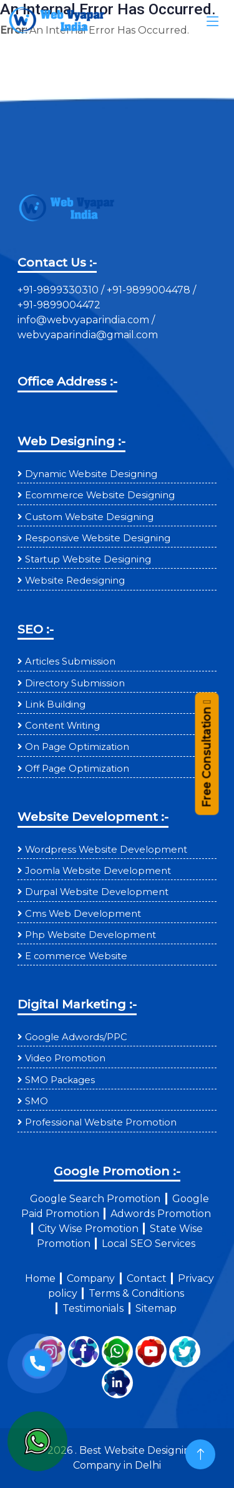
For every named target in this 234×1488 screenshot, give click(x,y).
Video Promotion (65, 1058)
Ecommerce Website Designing (100, 495)
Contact (147, 1278)
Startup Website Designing (88, 559)
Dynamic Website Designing (91, 474)
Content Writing (62, 725)
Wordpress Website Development (106, 849)
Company (91, 1278)
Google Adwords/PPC (76, 1037)
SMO (36, 1101)
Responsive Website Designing (97, 538)
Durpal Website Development (96, 892)
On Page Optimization (77, 746)
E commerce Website (76, 956)
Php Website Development (90, 935)
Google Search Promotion (95, 1199)
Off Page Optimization (77, 768)
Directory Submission (75, 683)
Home (40, 1278)
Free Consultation (206, 754)
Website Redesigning (75, 580)
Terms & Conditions (136, 1293)
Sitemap (156, 1308)
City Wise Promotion (88, 1228)
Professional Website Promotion (101, 1122)
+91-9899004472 (58, 305)
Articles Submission (70, 661)
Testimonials (93, 1308)
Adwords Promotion (160, 1214)
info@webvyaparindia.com (84, 320)
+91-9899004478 (150, 290)
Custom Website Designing (89, 517)
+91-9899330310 (59, 290)
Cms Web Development (83, 913)
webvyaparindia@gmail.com (87, 335)
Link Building (55, 704)
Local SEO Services (148, 1243)
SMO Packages (60, 1080)
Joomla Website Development (98, 870)
